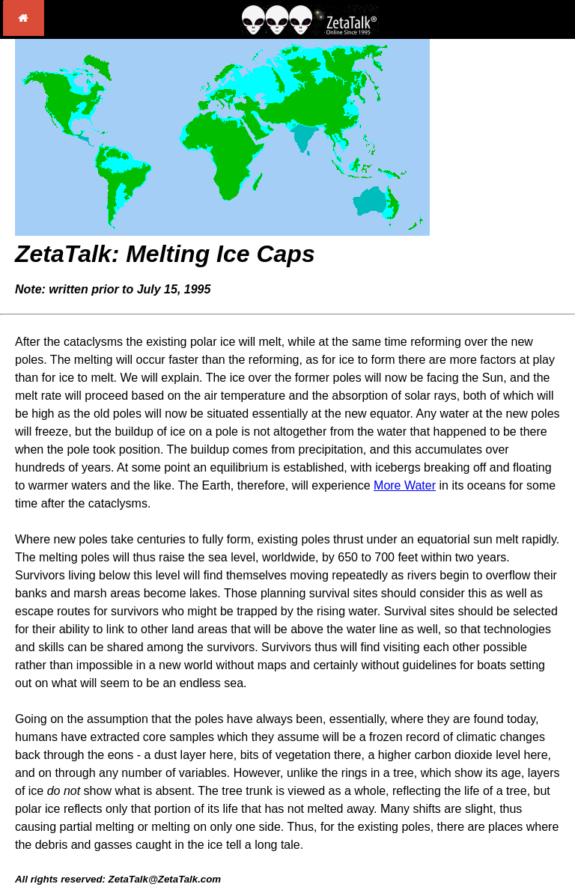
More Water (405, 485)
